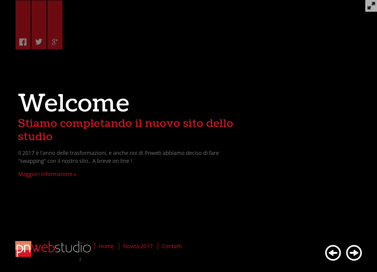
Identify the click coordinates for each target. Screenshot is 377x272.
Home (106, 246)
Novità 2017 (138, 246)
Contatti (172, 246)
